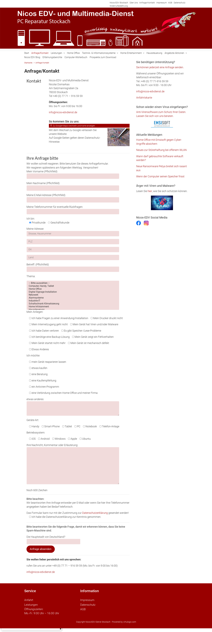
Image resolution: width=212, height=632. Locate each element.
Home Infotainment (72, 306)
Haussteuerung (154, 53)
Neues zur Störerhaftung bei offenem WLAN (161, 150)
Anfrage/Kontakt (147, 2)
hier (150, 191)
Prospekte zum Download (103, 57)
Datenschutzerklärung (95, 512)
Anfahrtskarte (144, 97)
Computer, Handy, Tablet (72, 286)
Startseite (28, 63)
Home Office (73, 53)
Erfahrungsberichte (52, 57)
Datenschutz (179, 2)
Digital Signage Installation (72, 291)
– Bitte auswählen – (72, 283)
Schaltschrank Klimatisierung (72, 303)
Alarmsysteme (72, 297)
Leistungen (56, 53)
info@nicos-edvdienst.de (63, 112)
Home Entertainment (131, 53)
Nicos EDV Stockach (119, 2)
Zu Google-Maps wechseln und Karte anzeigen (72, 125)
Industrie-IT (72, 300)
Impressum (161, 2)
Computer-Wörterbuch (75, 57)
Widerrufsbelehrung (119, 6)
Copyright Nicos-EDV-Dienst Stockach (93, 621)
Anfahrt (28, 600)
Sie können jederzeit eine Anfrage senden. (160, 67)
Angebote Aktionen (174, 53)
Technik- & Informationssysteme (98, 53)
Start (26, 53)
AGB (170, 2)
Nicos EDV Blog (32, 57)
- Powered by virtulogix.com (123, 621)
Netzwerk (72, 294)
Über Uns (134, 2)
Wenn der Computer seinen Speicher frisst (160, 176)
